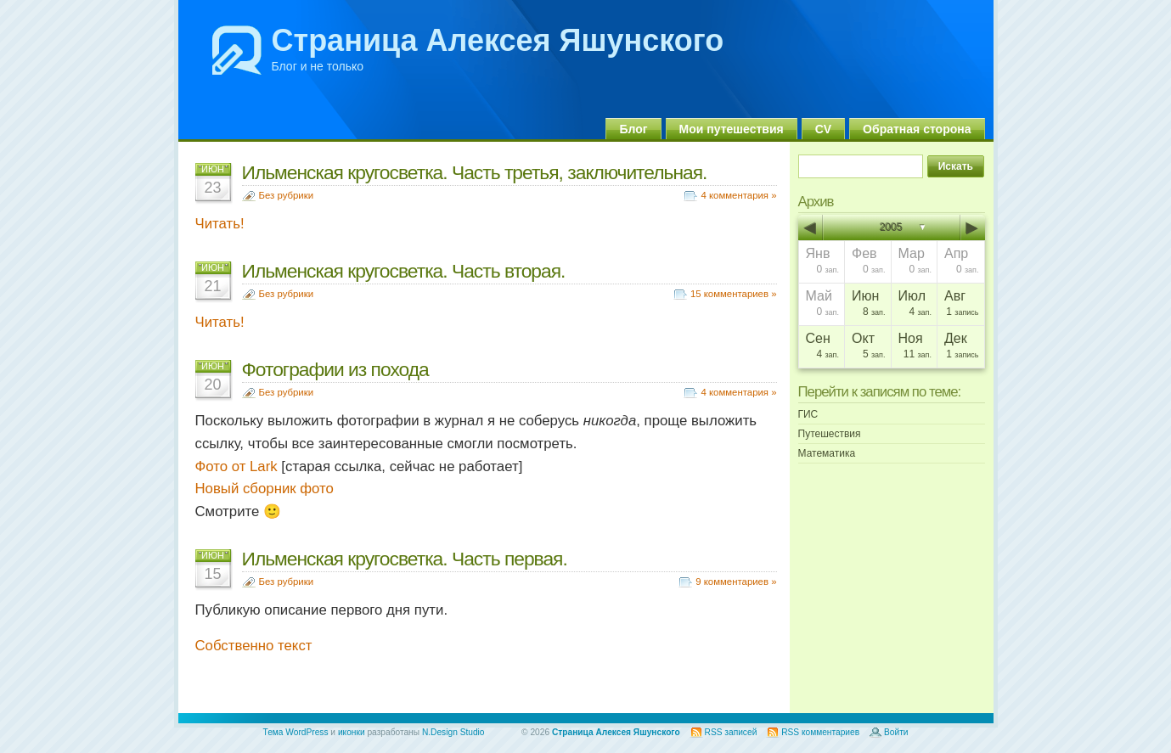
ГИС (808, 414)
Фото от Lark (236, 466)
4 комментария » (738, 195)
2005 (891, 227)
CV (823, 129)
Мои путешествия (731, 129)
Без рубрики (286, 195)
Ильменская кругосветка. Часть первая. (404, 559)
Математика (827, 453)
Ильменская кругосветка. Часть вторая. (404, 271)
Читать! (220, 224)
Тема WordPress (296, 732)
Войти (896, 732)
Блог (633, 129)
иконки (351, 732)
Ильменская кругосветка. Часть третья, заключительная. (474, 172)
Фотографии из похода (335, 369)
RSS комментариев (820, 732)
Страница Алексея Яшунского (498, 40)
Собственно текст (253, 646)
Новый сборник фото (264, 488)
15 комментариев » (733, 294)
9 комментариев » (735, 581)
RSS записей (731, 732)
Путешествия (829, 434)
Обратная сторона (917, 129)
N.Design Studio (453, 732)
